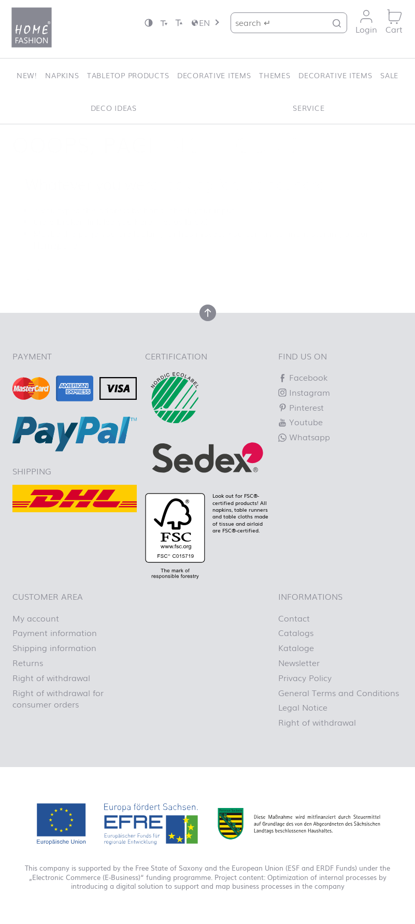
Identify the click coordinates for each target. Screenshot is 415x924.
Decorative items (214, 74)
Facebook (302, 377)
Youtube (300, 421)
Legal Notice (302, 707)
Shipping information (54, 647)
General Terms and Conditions (338, 692)
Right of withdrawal (51, 677)
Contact (294, 618)
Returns (27, 662)
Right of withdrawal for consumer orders (58, 698)
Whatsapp (304, 436)
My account (35, 618)
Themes (274, 74)
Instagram (304, 392)
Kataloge (296, 647)
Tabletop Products (128, 74)
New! (27, 74)
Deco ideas (114, 107)
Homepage (55, 244)
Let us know (182, 221)
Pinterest (301, 407)
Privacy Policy (305, 677)
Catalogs (295, 632)
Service (308, 107)
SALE (389, 74)
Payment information (54, 632)
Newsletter (299, 662)
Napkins (62, 74)
